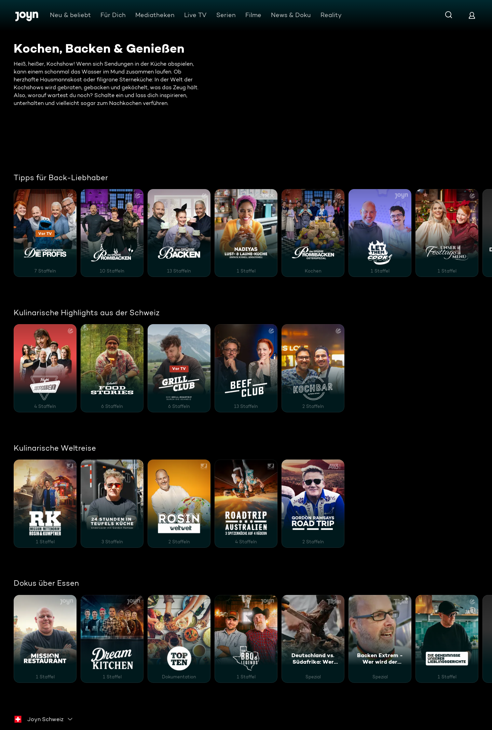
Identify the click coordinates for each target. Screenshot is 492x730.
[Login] (471, 15)
